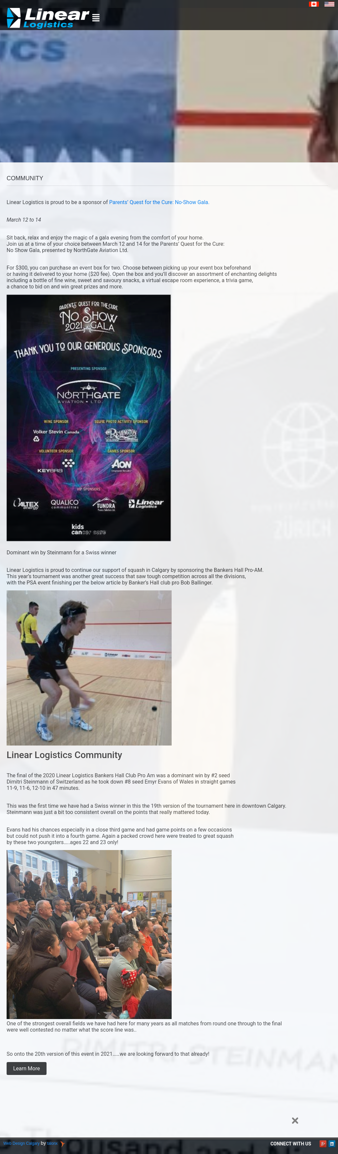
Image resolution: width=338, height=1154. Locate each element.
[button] (96, 18)
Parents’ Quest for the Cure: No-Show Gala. (159, 202)
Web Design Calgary (21, 1143)
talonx (52, 1143)
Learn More (26, 1068)
